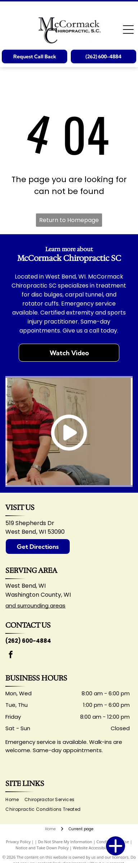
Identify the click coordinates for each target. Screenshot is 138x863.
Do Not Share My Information (65, 841)
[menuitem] (14, 800)
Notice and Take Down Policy (42, 847)
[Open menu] (128, 29)
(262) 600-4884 (28, 641)
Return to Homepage (69, 220)
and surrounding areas (35, 605)
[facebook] (10, 655)
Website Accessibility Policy (98, 847)
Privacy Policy (18, 841)
